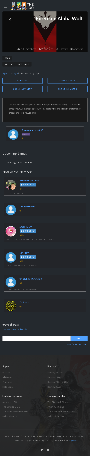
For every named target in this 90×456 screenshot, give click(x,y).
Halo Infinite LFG (10, 416)
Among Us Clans (56, 406)
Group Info (22, 80)
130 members (26, 49)
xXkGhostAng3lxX (30, 278)
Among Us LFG (9, 402)
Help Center (8, 386)
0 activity (62, 49)
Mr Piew (24, 252)
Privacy (6, 372)
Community (8, 381)
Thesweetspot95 (33, 130)
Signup (5, 73)
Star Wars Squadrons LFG (15, 411)
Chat (79, 338)
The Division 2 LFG (11, 406)
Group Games (67, 80)
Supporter (28, 185)
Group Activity (22, 89)
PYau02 (6, 329)
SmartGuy (25, 226)
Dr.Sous (24, 302)
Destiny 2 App (54, 386)
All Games (7, 377)
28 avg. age (46, 49)
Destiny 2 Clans (55, 372)
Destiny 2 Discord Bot (58, 381)
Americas (76, 49)
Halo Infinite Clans (57, 416)
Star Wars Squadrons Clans (61, 411)
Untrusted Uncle (19, 329)
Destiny (9, 64)
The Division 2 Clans (58, 402)
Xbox (7, 58)
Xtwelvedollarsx (29, 180)
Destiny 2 (23, 64)
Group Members (67, 89)
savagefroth (27, 206)
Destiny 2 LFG (54, 377)
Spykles (72, 440)
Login (15, 73)
